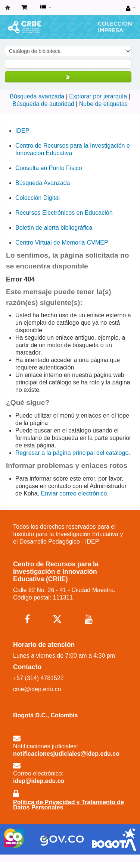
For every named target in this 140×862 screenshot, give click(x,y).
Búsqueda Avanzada (42, 183)
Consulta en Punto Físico (48, 168)
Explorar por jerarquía (98, 96)
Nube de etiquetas (103, 104)
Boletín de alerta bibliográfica (53, 227)
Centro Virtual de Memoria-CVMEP (61, 242)
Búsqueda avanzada (37, 96)
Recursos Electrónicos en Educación (64, 213)
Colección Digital (37, 198)
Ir (68, 76)
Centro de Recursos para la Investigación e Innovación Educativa (7, 7)
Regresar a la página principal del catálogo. (72, 453)
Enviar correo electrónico (74, 493)
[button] (24, 7)
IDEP (22, 131)
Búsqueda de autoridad (43, 104)
